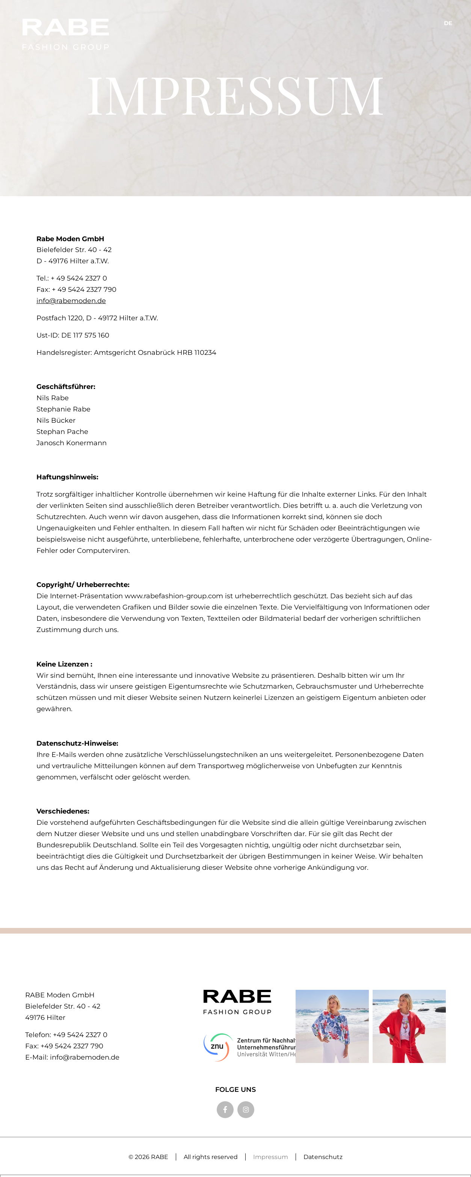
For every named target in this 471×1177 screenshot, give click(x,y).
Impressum (270, 1156)
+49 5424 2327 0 (80, 1035)
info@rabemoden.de (71, 301)
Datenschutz (323, 1156)
